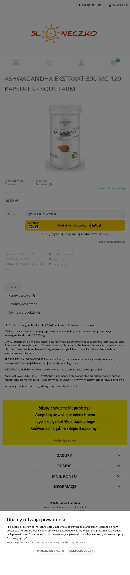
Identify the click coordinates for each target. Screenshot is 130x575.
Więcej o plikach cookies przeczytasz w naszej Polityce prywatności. (46, 542)
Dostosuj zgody (81, 550)
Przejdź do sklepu (50, 550)
